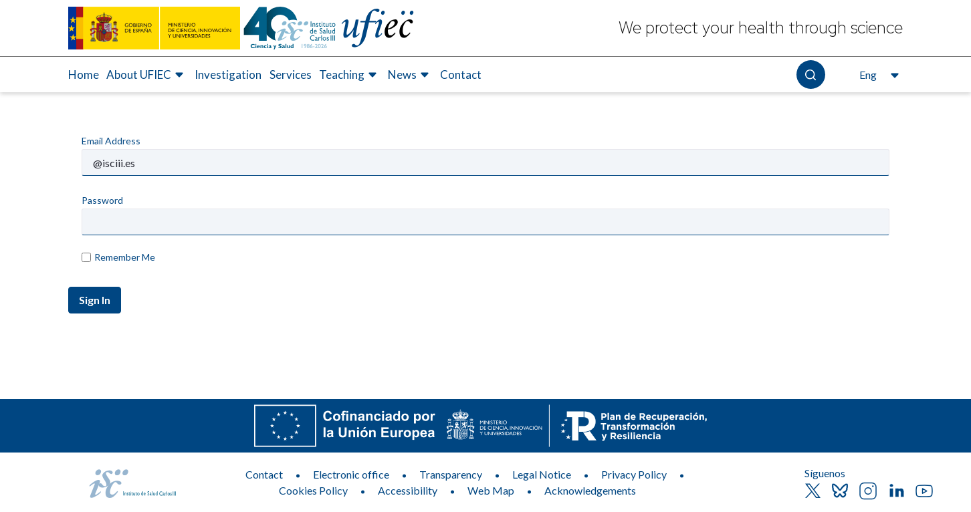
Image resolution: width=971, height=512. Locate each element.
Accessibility (407, 490)
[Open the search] (810, 74)
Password (102, 200)
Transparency (450, 474)
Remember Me (118, 257)
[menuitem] (83, 74)
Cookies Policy (313, 490)
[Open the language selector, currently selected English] (878, 75)
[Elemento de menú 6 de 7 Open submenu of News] (410, 75)
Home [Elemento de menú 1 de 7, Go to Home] (83, 75)
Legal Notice (541, 474)
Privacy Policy (634, 474)
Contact (264, 474)
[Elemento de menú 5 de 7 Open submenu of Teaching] (350, 75)
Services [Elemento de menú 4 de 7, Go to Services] (290, 75)
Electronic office (351, 474)
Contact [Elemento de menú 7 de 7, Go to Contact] (460, 75)
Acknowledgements (590, 490)
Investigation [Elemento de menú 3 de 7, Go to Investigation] (228, 75)
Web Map (490, 490)
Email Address (111, 140)
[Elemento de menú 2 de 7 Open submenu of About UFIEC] (146, 75)
